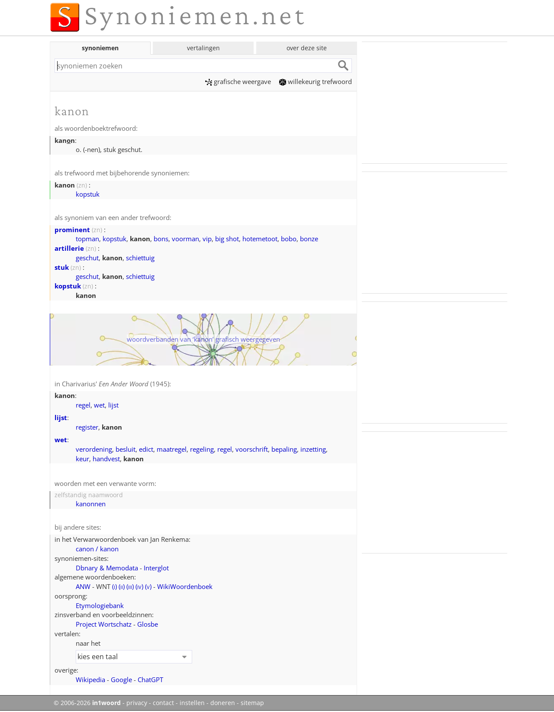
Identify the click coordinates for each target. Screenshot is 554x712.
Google (121, 679)
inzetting (313, 449)
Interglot (156, 567)
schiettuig (140, 257)
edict (146, 449)
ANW (83, 586)
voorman (185, 238)
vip (207, 238)
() (114, 586)
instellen (192, 703)
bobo (288, 238)
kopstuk (88, 194)
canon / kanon (97, 548)
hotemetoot (259, 238)
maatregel (172, 449)
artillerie (69, 248)
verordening (94, 449)
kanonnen (91, 503)
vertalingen (203, 48)
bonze (309, 238)
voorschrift (251, 449)
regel (83, 405)
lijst (113, 405)
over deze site (307, 48)
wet (99, 405)
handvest (106, 458)
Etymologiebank (100, 605)
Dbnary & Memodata (107, 567)
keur (82, 458)
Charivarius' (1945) (115, 383)
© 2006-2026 (87, 703)
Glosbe (147, 624)
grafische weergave (238, 81)
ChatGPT (150, 679)
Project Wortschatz (104, 624)
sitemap (252, 703)
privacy (136, 703)
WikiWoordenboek (185, 586)
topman (87, 238)
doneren (222, 703)
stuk (62, 267)
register (87, 427)
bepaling (284, 449)
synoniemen (100, 48)
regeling (202, 449)
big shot (227, 238)
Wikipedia (90, 679)
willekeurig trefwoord (315, 81)
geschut (87, 257)
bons (161, 238)
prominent (72, 229)
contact (163, 703)
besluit (125, 449)
